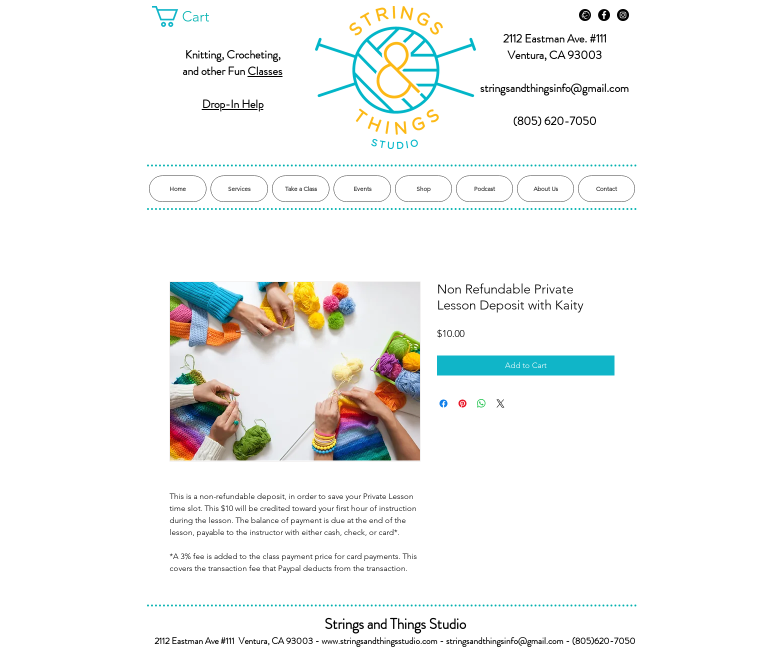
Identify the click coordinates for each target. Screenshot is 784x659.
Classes (265, 71)
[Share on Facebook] (444, 404)
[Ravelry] (585, 15)
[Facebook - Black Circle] (604, 15)
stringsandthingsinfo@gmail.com (554, 88)
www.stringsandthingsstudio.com (380, 641)
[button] (191, 16)
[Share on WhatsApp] (482, 404)
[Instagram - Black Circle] (623, 15)
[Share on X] (500, 404)
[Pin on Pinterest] (462, 404)
